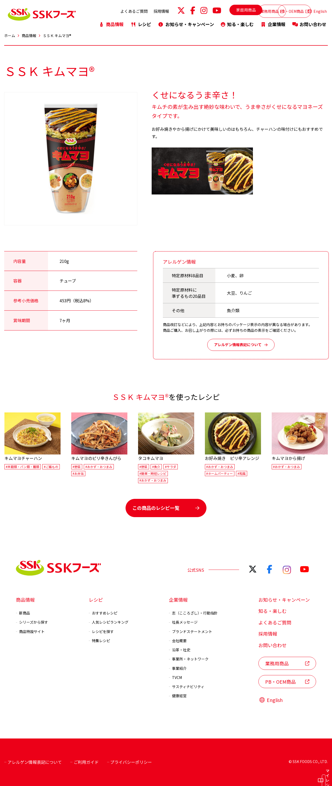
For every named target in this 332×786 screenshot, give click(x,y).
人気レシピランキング (108, 622)
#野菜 (77, 466)
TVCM (175, 677)
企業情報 (273, 21)
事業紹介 (178, 668)
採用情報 (132, 10)
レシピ (141, 21)
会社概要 (178, 640)
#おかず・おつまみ (98, 466)
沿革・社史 (179, 649)
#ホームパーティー (219, 473)
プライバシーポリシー (129, 762)
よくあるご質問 (105, 10)
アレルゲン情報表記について (241, 344)
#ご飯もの (51, 466)
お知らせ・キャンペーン (186, 21)
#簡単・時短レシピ (152, 473)
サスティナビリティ (186, 686)
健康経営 (178, 695)
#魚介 (156, 466)
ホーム (9, 35)
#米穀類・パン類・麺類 (22, 466)
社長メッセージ (183, 622)
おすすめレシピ (103, 613)
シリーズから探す (32, 622)
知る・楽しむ (237, 21)
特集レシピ (99, 640)
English (317, 10)
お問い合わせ (309, 21)
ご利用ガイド (84, 762)
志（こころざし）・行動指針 (193, 613)
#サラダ (170, 466)
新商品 (23, 613)
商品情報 (111, 21)
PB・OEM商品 (281, 10)
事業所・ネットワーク (189, 658)
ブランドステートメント (190, 631)
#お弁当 (78, 473)
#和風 (242, 473)
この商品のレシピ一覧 (166, 507)
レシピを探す (101, 631)
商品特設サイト (30, 631)
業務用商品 (242, 10)
